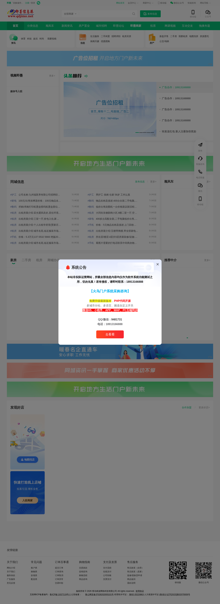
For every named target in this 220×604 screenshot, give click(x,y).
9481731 (116, 319)
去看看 (110, 334)
